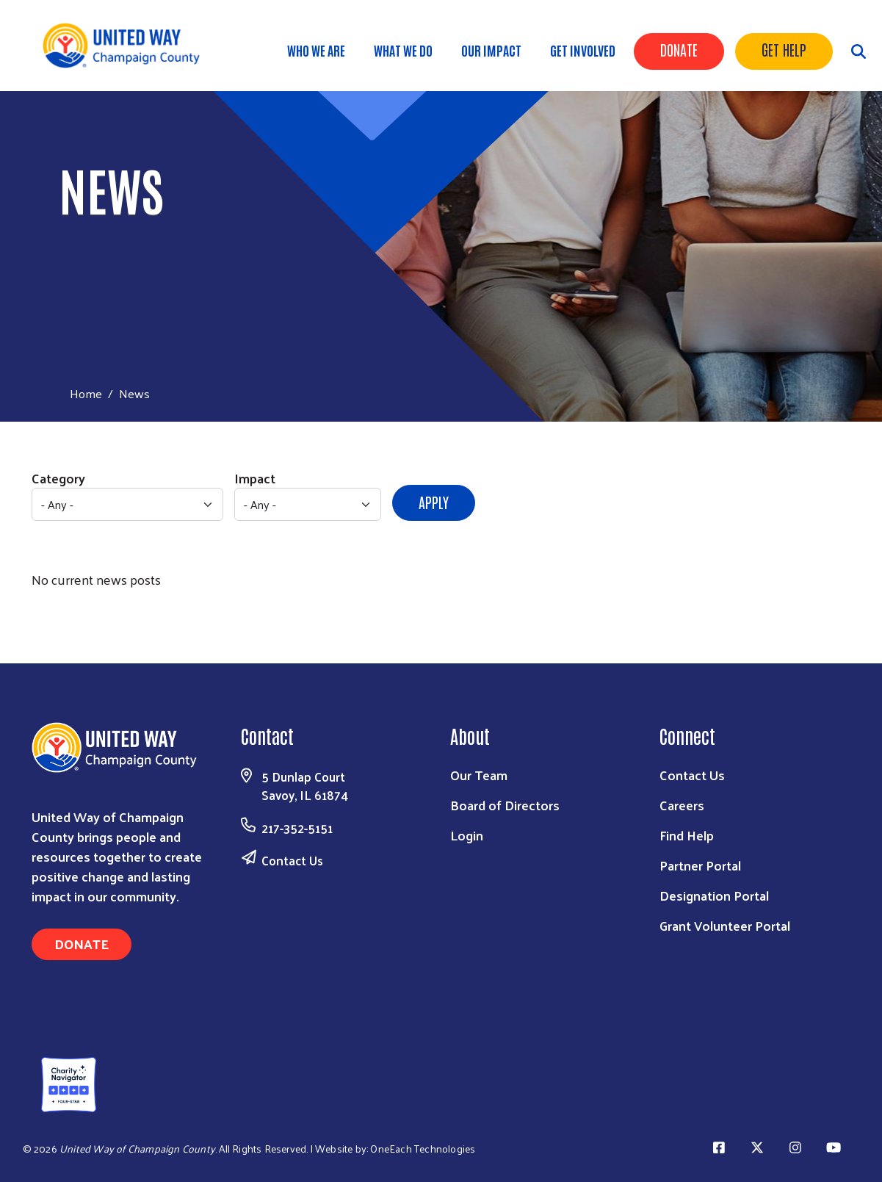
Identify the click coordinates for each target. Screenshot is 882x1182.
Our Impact (491, 50)
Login (466, 835)
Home (86, 393)
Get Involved (582, 50)
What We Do (403, 50)
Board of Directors (505, 804)
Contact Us (292, 860)
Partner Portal (700, 865)
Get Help (784, 49)
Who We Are (316, 50)
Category (58, 478)
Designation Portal (714, 895)
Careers (681, 804)
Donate (679, 49)
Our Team (478, 774)
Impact (254, 478)
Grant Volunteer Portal (724, 925)
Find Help (686, 835)
